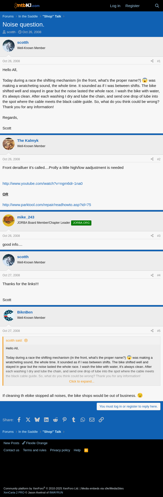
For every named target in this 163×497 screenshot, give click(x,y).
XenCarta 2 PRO (14, 492)
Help (77, 450)
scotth (11, 32)
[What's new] (147, 5)
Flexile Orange (35, 443)
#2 (158, 159)
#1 (158, 61)
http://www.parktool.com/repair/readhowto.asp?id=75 (47, 204)
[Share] (152, 61)
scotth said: (14, 340)
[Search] (157, 5)
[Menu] (7, 6)
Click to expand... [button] (81, 381)
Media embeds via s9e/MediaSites (102, 488)
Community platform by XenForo (41, 488)
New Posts (11, 443)
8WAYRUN (56, 492)
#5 (158, 331)
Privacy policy (60, 450)
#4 (158, 275)
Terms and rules (34, 450)
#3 (158, 236)
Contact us (11, 450)
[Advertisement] (81, 469)
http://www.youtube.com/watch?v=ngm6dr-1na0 (43, 183)
